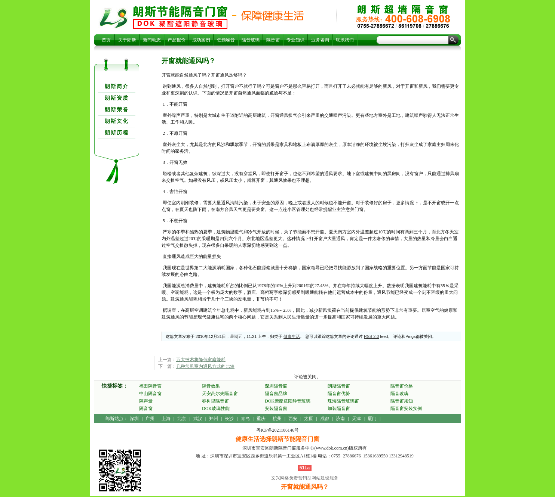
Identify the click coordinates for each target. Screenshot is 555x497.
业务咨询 (320, 40)
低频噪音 (226, 40)
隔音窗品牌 (276, 393)
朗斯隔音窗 (339, 386)
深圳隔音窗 (276, 386)
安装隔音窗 (276, 408)
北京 (181, 418)
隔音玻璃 (251, 40)
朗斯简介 (117, 86)
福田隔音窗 (150, 386)
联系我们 (345, 40)
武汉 (197, 418)
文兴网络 (280, 478)
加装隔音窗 (339, 408)
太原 (308, 418)
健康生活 (291, 336)
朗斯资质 (117, 98)
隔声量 (146, 401)
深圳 (134, 418)
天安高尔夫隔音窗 (220, 393)
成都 (324, 418)
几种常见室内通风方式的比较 (205, 366)
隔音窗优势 (339, 393)
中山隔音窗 (150, 393)
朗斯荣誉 (117, 109)
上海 (166, 418)
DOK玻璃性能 (216, 408)
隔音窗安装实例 (406, 408)
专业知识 (295, 40)
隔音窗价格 (401, 386)
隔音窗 (273, 40)
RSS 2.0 (371, 336)
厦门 (372, 418)
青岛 (245, 418)
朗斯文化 (117, 121)
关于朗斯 (127, 40)
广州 (149, 418)
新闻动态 (152, 40)
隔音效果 (211, 386)
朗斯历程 (117, 133)
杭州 (277, 418)
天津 (356, 418)
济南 (340, 418)
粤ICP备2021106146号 (277, 430)
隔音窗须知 (401, 401)
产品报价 (176, 40)
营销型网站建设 (313, 478)
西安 (292, 418)
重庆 (261, 418)
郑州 (213, 418)
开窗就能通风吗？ (180, 17)
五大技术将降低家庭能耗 (201, 359)
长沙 (229, 418)
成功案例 (201, 40)
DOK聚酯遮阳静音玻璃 (287, 401)
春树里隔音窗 (215, 401)
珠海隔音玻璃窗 (343, 401)
